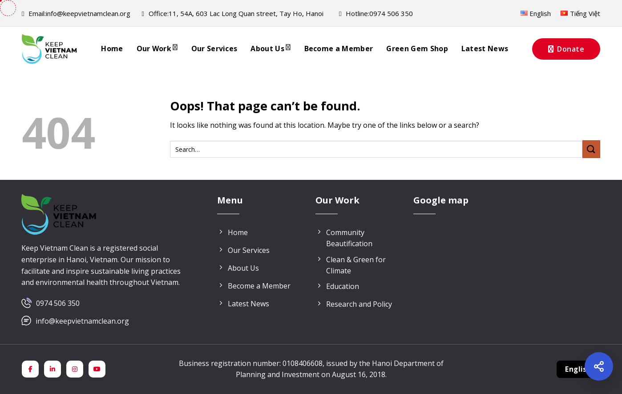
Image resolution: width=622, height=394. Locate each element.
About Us (270, 48)
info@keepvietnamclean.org (76, 13)
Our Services (214, 48)
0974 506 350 (58, 303)
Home (112, 48)
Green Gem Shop (417, 48)
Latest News (485, 48)
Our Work (157, 48)
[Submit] (591, 149)
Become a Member (338, 48)
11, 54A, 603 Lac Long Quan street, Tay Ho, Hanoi (232, 13)
